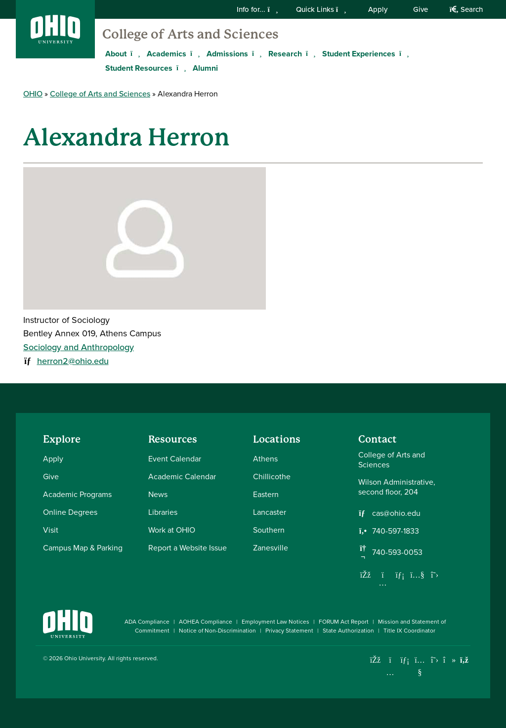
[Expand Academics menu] (193, 53)
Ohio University (84, 658)
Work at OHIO (171, 530)
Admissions (227, 53)
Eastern (266, 494)
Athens (265, 458)
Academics (166, 53)
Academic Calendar (182, 476)
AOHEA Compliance (205, 621)
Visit (50, 530)
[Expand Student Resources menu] (179, 67)
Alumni (205, 68)
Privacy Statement (289, 630)
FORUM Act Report (344, 621)
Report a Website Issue (187, 547)
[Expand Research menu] (309, 53)
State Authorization (348, 630)
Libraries (162, 512)
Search (466, 9)
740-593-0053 (397, 552)
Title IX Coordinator (409, 630)
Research (285, 53)
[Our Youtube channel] (417, 574)
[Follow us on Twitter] (434, 574)
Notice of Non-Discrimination (217, 630)
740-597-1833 (395, 531)
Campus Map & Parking (83, 547)
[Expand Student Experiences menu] (402, 53)
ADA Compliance (147, 621)
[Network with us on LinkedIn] (400, 574)
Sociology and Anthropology (78, 347)
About (115, 53)
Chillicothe (272, 476)
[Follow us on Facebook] (365, 574)
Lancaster (269, 512)
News (158, 494)
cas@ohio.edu (396, 513)
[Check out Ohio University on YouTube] (420, 666)
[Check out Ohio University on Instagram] (390, 672)
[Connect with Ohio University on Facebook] (375, 660)
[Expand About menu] (133, 53)
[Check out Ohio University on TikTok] (449, 660)
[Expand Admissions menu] (255, 53)
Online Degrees (70, 512)
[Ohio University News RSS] (464, 660)
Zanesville (270, 547)
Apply (377, 9)
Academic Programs (77, 494)
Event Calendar (174, 458)
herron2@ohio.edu (73, 361)
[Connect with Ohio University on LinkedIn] (405, 660)
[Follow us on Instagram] (383, 582)
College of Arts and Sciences (190, 34)
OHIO (32, 93)
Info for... (257, 9)
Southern (269, 530)
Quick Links (321, 9)
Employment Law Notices (275, 621)
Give (420, 9)
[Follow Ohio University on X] (434, 660)
